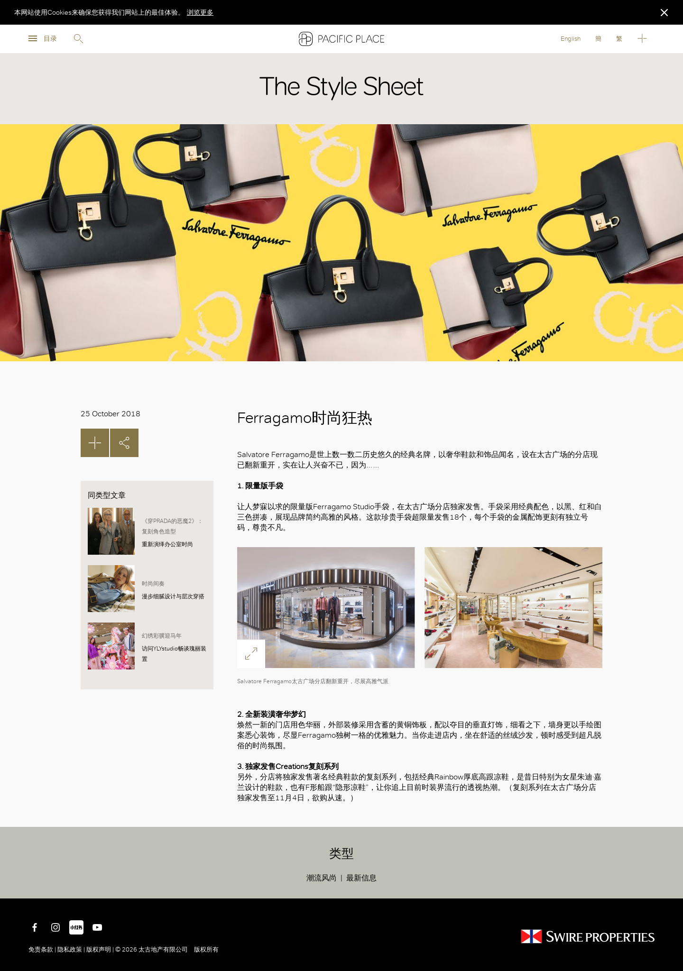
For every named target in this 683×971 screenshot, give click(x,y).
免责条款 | (42, 949)
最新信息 (361, 877)
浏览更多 (200, 12)
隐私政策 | (71, 949)
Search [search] (78, 39)
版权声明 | (100, 949)
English (571, 38)
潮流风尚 (321, 877)
